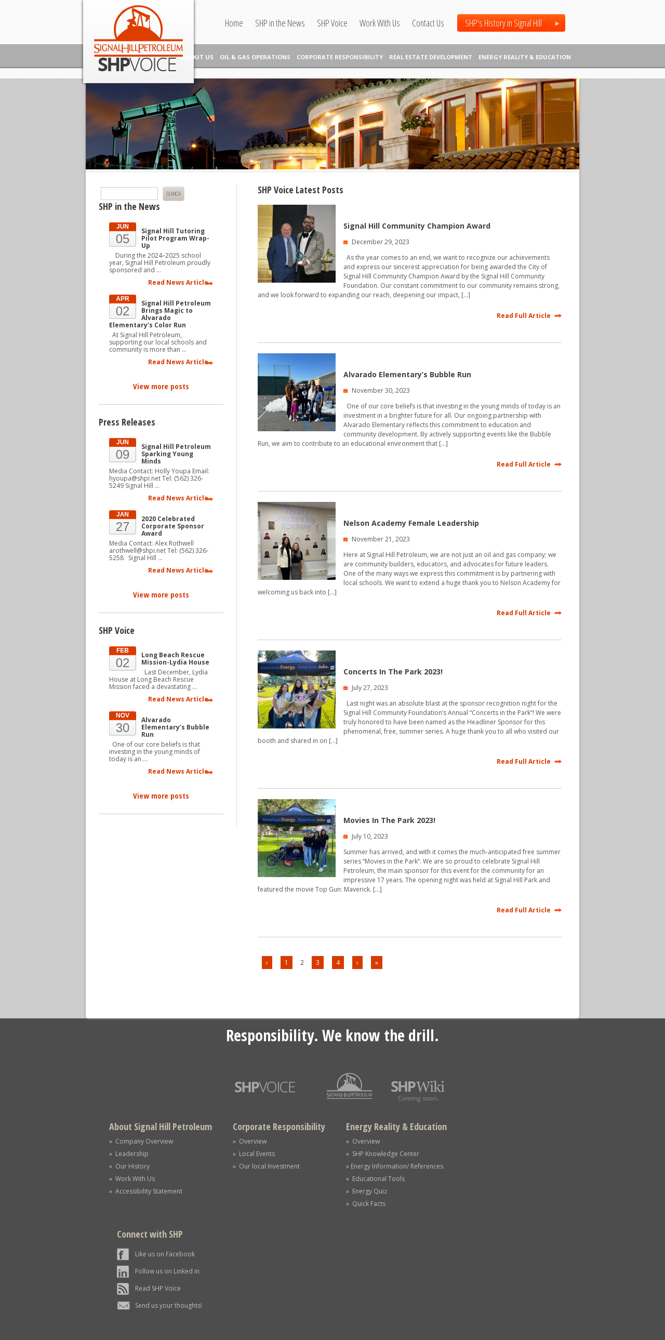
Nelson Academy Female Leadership (411, 523)
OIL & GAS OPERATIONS (255, 57)
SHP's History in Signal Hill (503, 23)
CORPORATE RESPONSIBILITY (340, 57)
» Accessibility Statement (145, 1191)
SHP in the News (280, 23)
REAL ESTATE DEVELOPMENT (430, 57)
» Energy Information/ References (394, 1166)
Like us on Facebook (165, 1254)
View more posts (161, 386)
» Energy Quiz (366, 1191)
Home (234, 23)
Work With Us (380, 23)
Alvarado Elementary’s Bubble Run (407, 374)
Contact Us (428, 23)
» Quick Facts (365, 1203)
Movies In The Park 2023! (389, 820)
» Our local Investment (266, 1166)
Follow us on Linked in (167, 1271)
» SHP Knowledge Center (382, 1153)
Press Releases (127, 422)
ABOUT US (198, 57)
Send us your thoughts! (168, 1305)
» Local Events (254, 1153)
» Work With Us (132, 1178)
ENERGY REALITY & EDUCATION (524, 57)
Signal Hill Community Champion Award (416, 226)
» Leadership (129, 1153)
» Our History (129, 1166)
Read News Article (178, 282)
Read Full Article (524, 315)
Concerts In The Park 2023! (393, 671)
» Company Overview (141, 1141)
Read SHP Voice (158, 1288)
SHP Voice (332, 23)
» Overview (250, 1141)
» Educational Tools (375, 1178)
